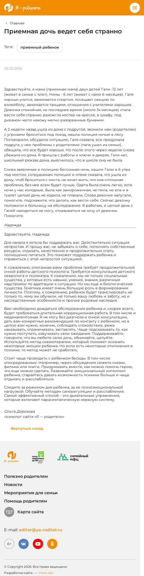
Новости (13, 484)
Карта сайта (24, 512)
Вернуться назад (27, 428)
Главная (17, 23)
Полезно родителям (26, 476)
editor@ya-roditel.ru (40, 529)
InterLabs (46, 573)
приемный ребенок (39, 47)
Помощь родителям (25, 501)
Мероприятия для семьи (31, 492)
